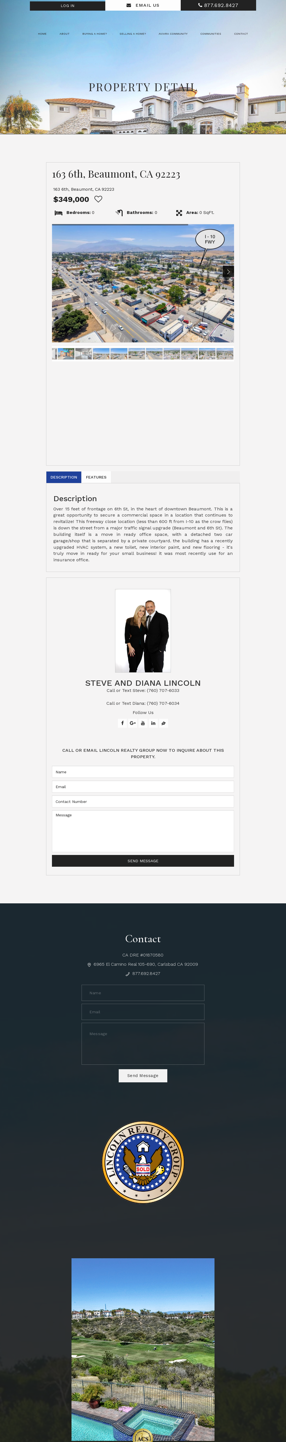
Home (42, 34)
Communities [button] (210, 34)
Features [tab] (110, 478)
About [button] (64, 34)
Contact (241, 34)
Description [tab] (69, 478)
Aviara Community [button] (173, 34)
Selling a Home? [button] (133, 34)
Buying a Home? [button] (94, 34)
